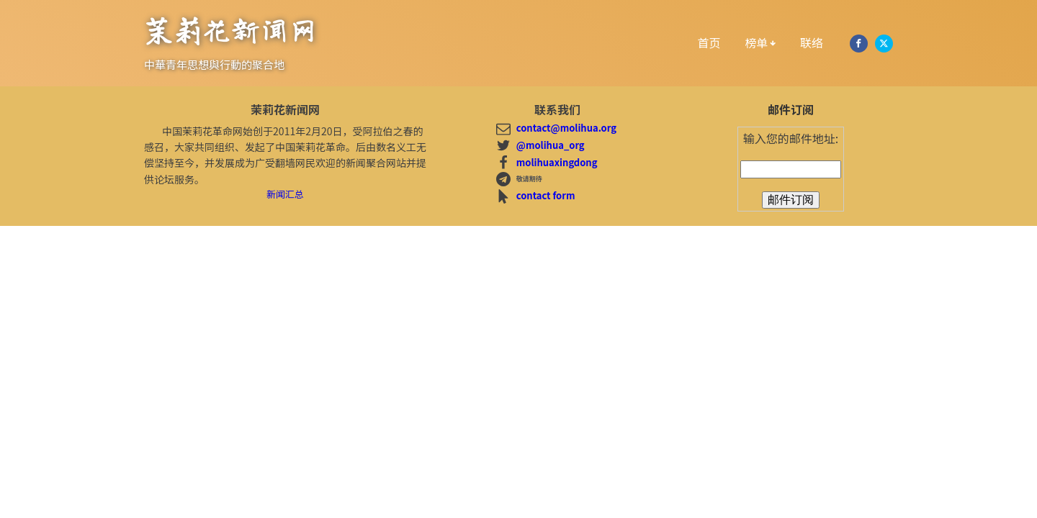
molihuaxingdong (557, 162)
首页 (709, 42)
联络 (811, 42)
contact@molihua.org (566, 128)
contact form (545, 195)
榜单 (760, 42)
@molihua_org (550, 145)
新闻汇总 (285, 194)
